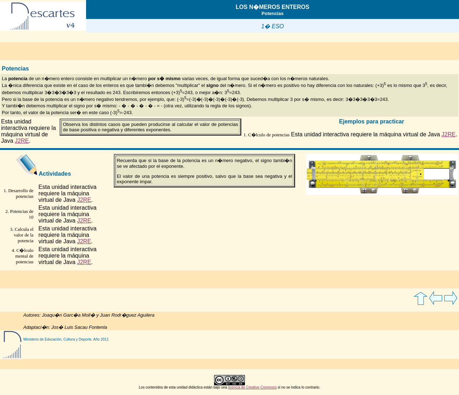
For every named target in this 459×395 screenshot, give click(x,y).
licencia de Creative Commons (252, 387)
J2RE (22, 141)
